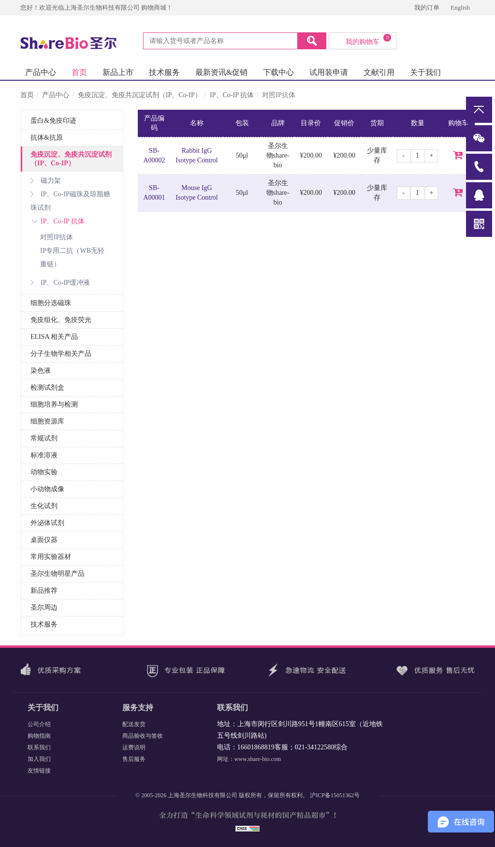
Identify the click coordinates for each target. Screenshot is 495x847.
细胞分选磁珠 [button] (50, 303)
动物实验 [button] (44, 472)
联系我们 (39, 747)
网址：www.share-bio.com (249, 759)
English (460, 7)
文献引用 (379, 72)
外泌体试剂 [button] (47, 522)
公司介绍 (39, 724)
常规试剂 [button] (44, 438)
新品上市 (117, 72)
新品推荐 (44, 590)
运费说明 (134, 747)
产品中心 (40, 72)
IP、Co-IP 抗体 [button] (57, 221)
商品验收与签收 (142, 735)
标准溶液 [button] (44, 455)
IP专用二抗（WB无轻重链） (72, 257)
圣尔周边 (44, 607)
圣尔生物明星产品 (57, 573)
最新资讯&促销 (221, 72)
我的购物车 (368, 39)
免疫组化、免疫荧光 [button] (60, 319)
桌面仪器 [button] (44, 539)
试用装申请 (328, 72)
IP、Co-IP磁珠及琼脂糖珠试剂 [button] (70, 200)
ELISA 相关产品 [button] (54, 336)
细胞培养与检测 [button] (54, 404)
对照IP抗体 (56, 237)
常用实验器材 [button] (50, 556)
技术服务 (164, 72)
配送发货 (134, 724)
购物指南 (39, 735)
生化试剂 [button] (44, 506)
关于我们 (425, 72)
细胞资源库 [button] (47, 421)
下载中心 (278, 72)
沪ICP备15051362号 (335, 795)
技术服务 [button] (44, 624)
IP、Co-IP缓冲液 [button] (60, 282)
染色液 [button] (40, 370)
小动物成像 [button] (47, 489)
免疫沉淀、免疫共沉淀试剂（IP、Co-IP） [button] (71, 159)
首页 (79, 72)
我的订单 (427, 7)
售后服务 (134, 759)
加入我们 (39, 759)
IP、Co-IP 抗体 (232, 95)
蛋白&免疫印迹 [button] (53, 120)
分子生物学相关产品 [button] (60, 353)
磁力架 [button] (45, 180)
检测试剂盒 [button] (47, 387)
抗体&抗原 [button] (46, 137)
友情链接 (39, 770)
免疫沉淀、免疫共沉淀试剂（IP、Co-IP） (140, 95)
